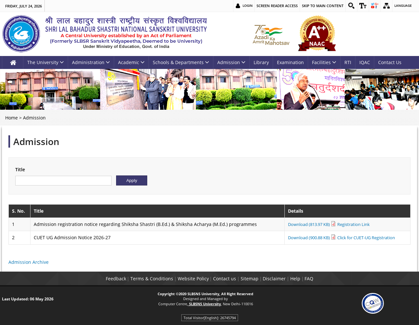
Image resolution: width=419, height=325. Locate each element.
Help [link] (310, 278)
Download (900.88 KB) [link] (304, 237)
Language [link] (402, 5)
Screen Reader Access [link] (271, 5)
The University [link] (45, 62)
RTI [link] (347, 62)
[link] (346, 6)
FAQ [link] (330, 278)
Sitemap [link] (252, 278)
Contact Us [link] (389, 62)
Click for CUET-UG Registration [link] (366, 237)
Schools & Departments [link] (181, 62)
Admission (36, 141)
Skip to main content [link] (317, 5)
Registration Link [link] (351, 224)
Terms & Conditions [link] (136, 278)
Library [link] (261, 62)
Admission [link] (231, 62)
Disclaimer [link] (283, 278)
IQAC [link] (364, 62)
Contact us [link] (221, 278)
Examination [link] (290, 62)
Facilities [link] (324, 62)
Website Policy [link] (184, 278)
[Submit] (131, 180)
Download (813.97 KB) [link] (304, 224)
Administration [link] (91, 62)
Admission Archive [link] (28, 262)
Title (20, 169)
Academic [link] (131, 62)
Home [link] (11, 118)
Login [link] (241, 5)
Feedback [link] (95, 278)
